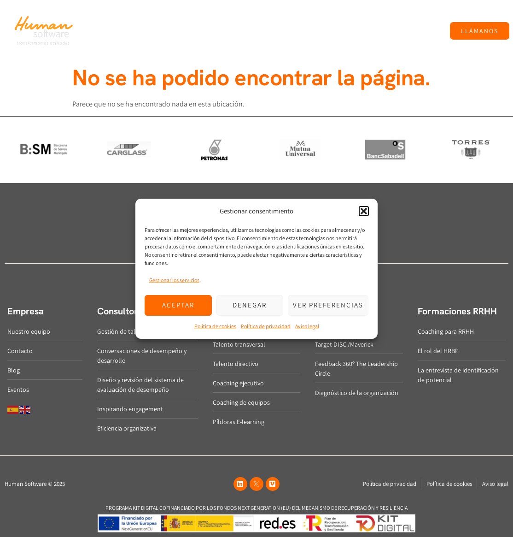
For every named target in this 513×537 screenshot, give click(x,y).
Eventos (262, 40)
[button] (363, 211)
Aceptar (178, 305)
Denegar (250, 305)
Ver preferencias (328, 305)
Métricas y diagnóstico (302, 19)
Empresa (107, 19)
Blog (427, 19)
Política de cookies (215, 326)
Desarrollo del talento (220, 19)
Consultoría (154, 19)
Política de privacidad (266, 326)
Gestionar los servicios (174, 280)
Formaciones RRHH (380, 19)
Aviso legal (307, 326)
